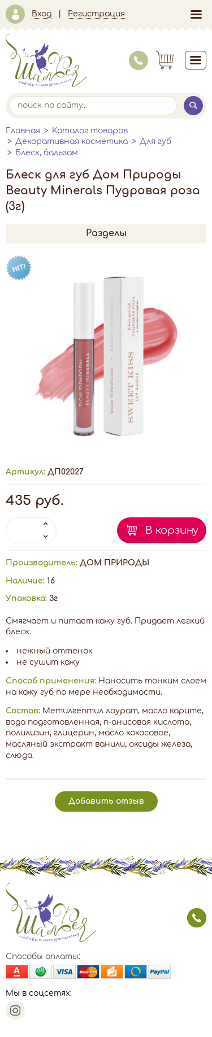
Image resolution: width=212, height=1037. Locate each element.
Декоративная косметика (71, 141)
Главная (23, 131)
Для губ (155, 141)
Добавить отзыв (106, 801)
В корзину (171, 530)
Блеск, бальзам (46, 153)
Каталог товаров (90, 131)
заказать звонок (196, 917)
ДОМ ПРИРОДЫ (114, 563)
